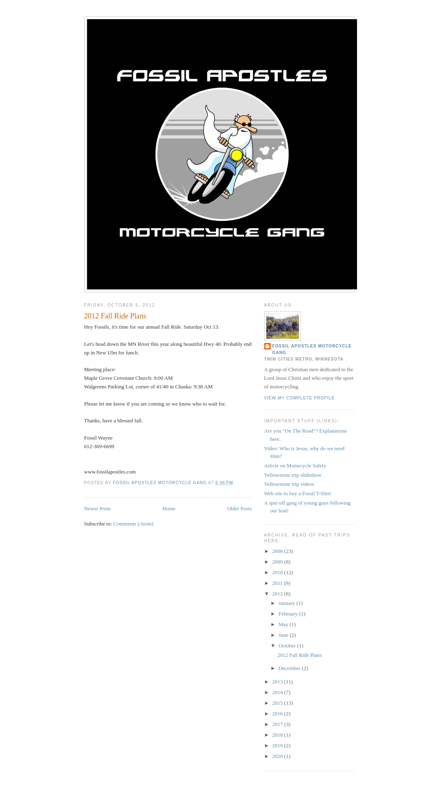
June (284, 635)
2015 (278, 703)
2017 (278, 724)
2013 (278, 682)
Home (168, 508)
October (288, 646)
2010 (278, 572)
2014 (278, 692)
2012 (278, 594)
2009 (278, 562)
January (287, 603)
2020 (278, 756)
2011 (278, 583)
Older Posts (239, 508)
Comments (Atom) (133, 524)
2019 (278, 745)
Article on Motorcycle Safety (295, 465)
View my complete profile (299, 398)
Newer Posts (97, 508)
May (284, 624)
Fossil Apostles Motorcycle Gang (312, 349)
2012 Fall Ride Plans (115, 316)
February (289, 614)
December (290, 668)
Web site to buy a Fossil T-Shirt (297, 493)
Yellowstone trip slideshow (293, 475)
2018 (278, 735)
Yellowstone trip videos (289, 484)
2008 (278, 551)
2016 (278, 713)
